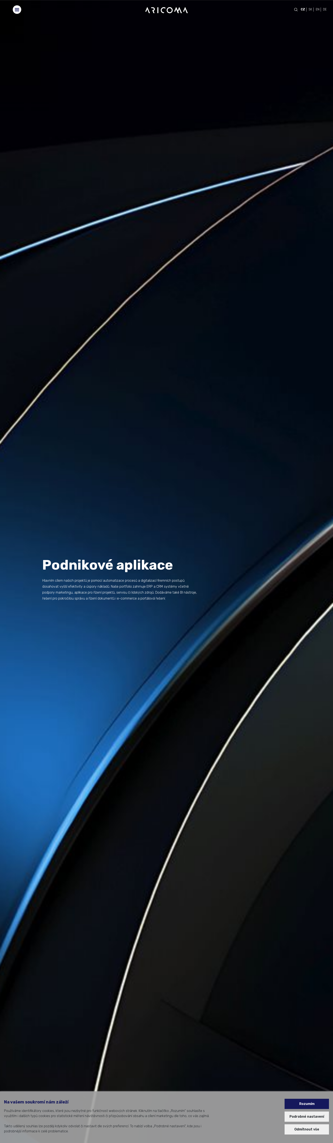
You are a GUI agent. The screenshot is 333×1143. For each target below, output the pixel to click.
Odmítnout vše (306, 1129)
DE (325, 9)
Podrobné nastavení (306, 1117)
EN (317, 9)
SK (310, 9)
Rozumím (307, 1104)
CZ (303, 9)
